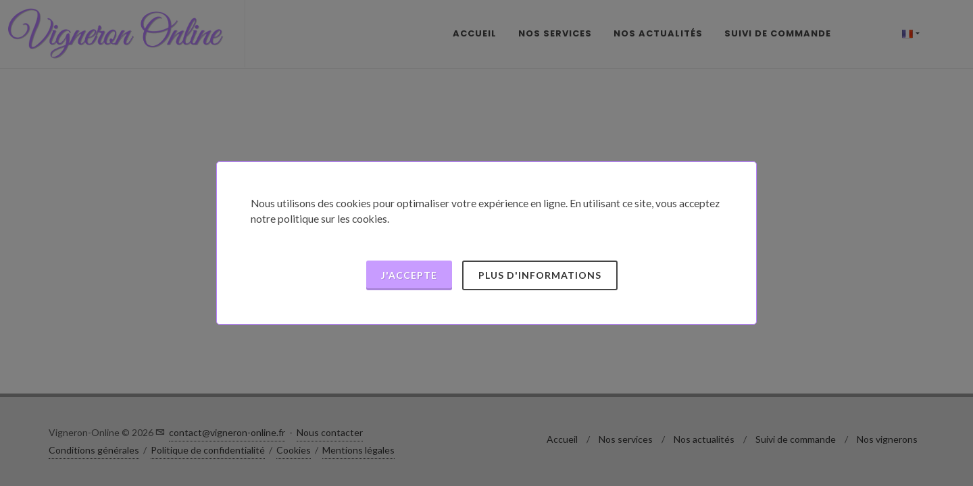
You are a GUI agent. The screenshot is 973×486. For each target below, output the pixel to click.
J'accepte (409, 275)
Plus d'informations (539, 275)
